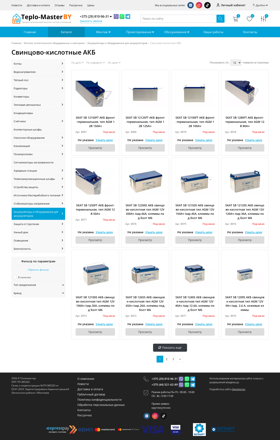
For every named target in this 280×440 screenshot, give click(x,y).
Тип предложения (39, 285)
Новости (16, 5)
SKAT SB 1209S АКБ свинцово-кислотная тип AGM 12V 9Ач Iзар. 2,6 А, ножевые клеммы (244, 303)
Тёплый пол (38, 80)
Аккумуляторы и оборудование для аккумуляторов (38, 214)
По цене (114, 62)
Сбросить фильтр (38, 269)
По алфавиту (95, 62)
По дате (77, 62)
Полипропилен (38, 154)
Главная (30, 32)
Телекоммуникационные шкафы (38, 179)
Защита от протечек (38, 224)
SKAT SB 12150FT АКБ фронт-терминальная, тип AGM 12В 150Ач (95, 122)
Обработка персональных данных (101, 405)
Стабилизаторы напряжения (38, 204)
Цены (90, 5)
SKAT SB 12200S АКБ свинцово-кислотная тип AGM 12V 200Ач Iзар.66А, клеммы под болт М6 (145, 211)
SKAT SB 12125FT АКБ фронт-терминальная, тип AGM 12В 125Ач (145, 122)
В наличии (24, 277)
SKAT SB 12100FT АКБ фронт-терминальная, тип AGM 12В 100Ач (194, 122)
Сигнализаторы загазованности (33, 162)
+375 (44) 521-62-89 (165, 384)
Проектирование (140, 32)
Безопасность (38, 249)
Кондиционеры (23, 113)
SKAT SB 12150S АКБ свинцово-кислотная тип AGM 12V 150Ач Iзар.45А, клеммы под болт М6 (194, 211)
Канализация (38, 146)
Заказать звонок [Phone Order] (91, 21)
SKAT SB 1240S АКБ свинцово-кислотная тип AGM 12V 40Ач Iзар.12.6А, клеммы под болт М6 (194, 303)
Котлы (38, 64)
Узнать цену (104, 140)
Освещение (38, 240)
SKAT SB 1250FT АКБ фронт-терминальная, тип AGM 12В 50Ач (95, 209)
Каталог (66, 32)
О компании (85, 379)
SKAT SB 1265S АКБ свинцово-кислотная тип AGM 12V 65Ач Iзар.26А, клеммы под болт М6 (145, 303)
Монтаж (103, 32)
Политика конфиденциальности (99, 399)
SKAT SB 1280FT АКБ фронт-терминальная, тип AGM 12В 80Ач (244, 122)
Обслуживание (176, 32)
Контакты (250, 32)
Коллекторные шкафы (28, 129)
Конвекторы (21, 96)
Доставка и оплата (38, 5)
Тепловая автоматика (38, 105)
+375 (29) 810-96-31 (165, 379)
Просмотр (95, 148)
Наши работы (213, 32)
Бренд (39, 293)
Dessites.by (238, 389)
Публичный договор (91, 394)
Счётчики (38, 121)
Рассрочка (75, 5)
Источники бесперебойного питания (38, 195)
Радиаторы (38, 88)
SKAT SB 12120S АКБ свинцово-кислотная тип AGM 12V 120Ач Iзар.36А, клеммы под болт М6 (244, 211)
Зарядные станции (38, 171)
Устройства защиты (38, 187)
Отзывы (60, 5)
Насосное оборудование (38, 138)
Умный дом (38, 232)
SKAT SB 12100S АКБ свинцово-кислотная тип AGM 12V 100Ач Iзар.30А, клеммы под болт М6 (95, 303)
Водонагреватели (38, 72)
